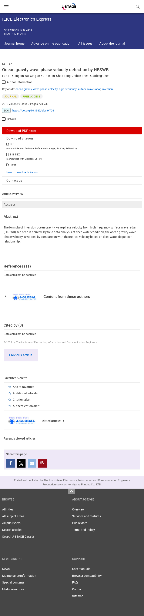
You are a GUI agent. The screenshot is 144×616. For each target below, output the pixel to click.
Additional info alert (26, 393)
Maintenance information (19, 576)
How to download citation (21, 172)
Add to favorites (23, 387)
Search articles (12, 530)
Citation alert (21, 400)
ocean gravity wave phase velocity (37, 89)
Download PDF (21, 130)
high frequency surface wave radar (79, 89)
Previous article (20, 355)
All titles (7, 509)
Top (71, 491)
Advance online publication (51, 43)
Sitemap (77, 596)
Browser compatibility (87, 576)
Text (13, 165)
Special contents (13, 582)
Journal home (14, 43)
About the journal (112, 43)
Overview (78, 509)
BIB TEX (15, 154)
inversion (107, 89)
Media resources (13, 589)
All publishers (11, 523)
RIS (12, 144)
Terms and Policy (83, 530)
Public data (79, 523)
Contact (77, 589)
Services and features (86, 516)
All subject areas (13, 516)
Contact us (14, 180)
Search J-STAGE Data (18, 536)
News (6, 569)
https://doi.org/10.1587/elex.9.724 (33, 110)
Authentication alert (26, 406)
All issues (85, 43)
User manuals (81, 569)
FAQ (75, 582)
